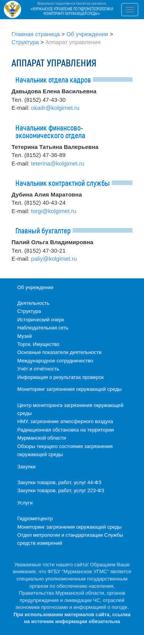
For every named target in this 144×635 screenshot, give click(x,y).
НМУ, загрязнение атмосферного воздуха (65, 421)
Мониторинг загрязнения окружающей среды (69, 389)
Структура (25, 42)
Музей (24, 336)
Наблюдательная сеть (42, 328)
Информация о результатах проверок (60, 377)
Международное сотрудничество (55, 361)
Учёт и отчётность (38, 369)
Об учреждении (87, 34)
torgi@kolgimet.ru (53, 211)
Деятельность (33, 303)
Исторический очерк (40, 319)
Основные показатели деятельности (59, 352)
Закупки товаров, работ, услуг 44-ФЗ (59, 482)
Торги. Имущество (38, 344)
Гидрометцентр (35, 518)
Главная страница (36, 34)
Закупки (26, 467)
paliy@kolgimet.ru (54, 258)
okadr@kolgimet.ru (55, 107)
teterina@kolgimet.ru (57, 163)
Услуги (25, 503)
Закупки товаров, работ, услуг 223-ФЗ (60, 490)
